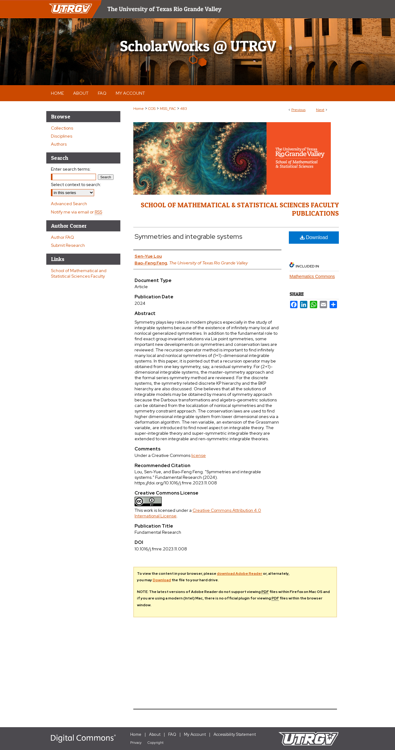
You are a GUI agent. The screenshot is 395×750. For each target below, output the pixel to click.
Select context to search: (76, 184)
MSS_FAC (168, 108)
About (154, 734)
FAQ (172, 734)
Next (320, 109)
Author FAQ (62, 237)
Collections (62, 128)
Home (138, 108)
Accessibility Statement (235, 734)
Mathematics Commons (312, 276)
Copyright (156, 742)
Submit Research (68, 245)
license (198, 455)
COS (152, 108)
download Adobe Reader (239, 573)
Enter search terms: (71, 169)
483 (183, 108)
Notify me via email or (76, 212)
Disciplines (61, 136)
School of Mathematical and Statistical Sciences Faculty (78, 273)
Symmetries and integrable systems (188, 236)
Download (314, 237)
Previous (298, 109)
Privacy (136, 742)
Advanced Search (69, 203)
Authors (59, 144)
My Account (195, 734)
